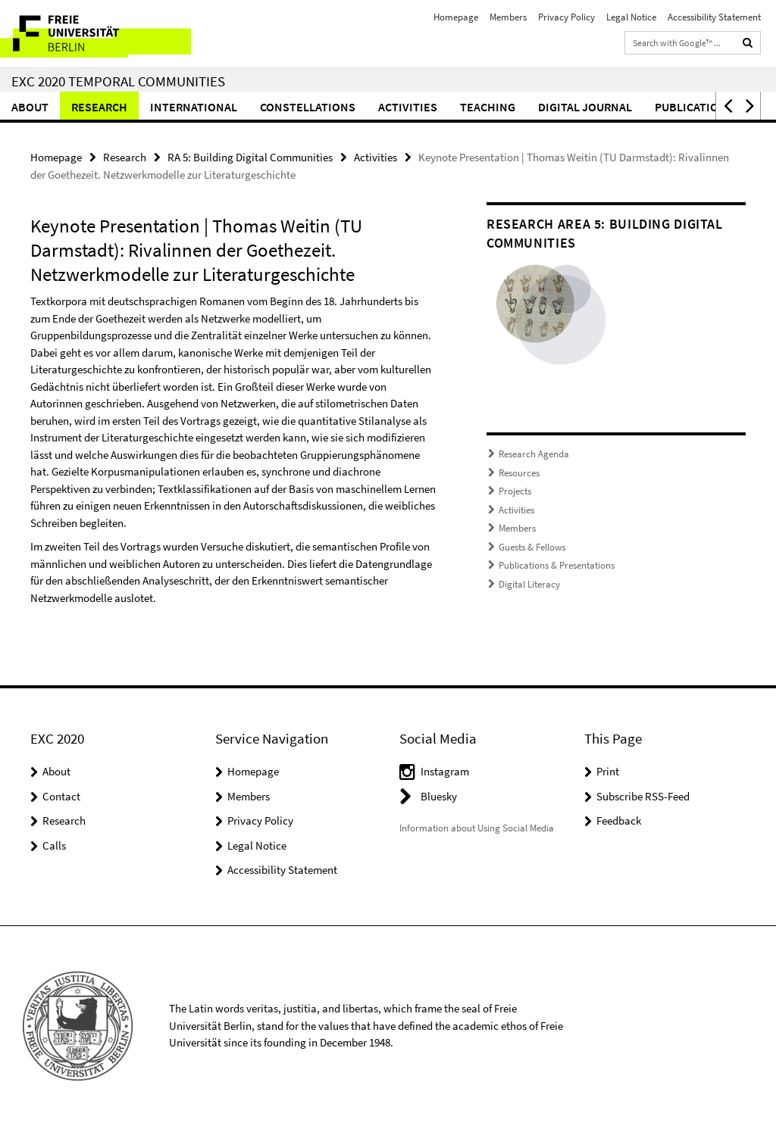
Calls (54, 845)
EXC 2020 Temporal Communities (118, 81)
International (193, 106)
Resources (519, 472)
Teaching (487, 106)
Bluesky (439, 796)
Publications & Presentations (557, 565)
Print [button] (607, 771)
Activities (407, 106)
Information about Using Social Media (476, 828)
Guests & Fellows (532, 547)
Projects (515, 491)
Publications (694, 106)
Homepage (455, 17)
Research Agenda (534, 454)
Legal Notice (631, 17)
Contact (61, 796)
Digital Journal (585, 106)
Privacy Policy (566, 17)
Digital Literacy (529, 584)
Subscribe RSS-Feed (643, 796)
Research (99, 106)
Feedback (618, 820)
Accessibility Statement (714, 17)
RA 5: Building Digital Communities (250, 157)
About (29, 106)
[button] (726, 106)
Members (508, 17)
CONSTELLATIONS (307, 106)
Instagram (445, 771)
